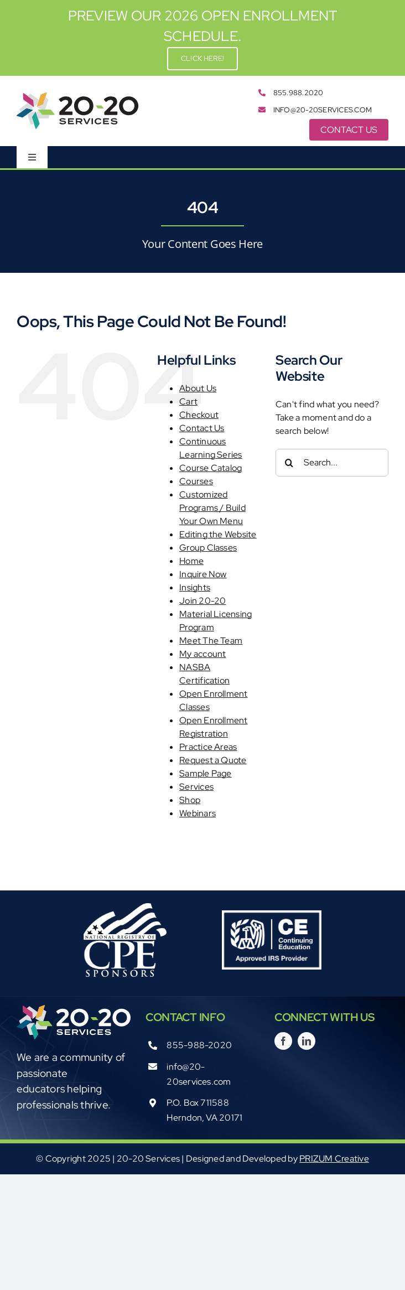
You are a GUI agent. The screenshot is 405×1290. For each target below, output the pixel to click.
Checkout (199, 415)
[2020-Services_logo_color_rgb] (77, 96)
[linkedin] (306, 1041)
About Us (197, 388)
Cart (188, 401)
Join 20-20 (202, 601)
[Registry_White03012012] (125, 907)
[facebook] (283, 1041)
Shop (189, 800)
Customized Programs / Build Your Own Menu (212, 508)
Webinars (197, 813)
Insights (194, 587)
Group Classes (208, 547)
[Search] (289, 462)
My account (202, 654)
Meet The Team (210, 640)
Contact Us (201, 428)
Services (196, 786)
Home (191, 561)
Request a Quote (213, 760)
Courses (196, 481)
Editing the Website (218, 534)
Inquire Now (203, 574)
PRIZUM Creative (334, 1158)
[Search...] (332, 462)
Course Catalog (210, 468)
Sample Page (205, 773)
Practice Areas (208, 747)
